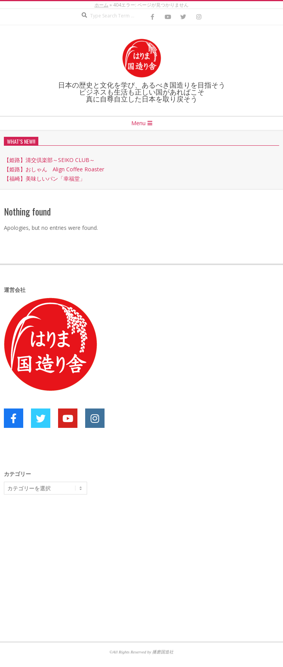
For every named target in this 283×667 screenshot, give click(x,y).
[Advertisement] (62, 560)
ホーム (101, 5)
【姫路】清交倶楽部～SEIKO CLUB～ (49, 160)
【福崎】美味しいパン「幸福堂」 (44, 178)
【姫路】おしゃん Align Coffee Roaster (54, 169)
